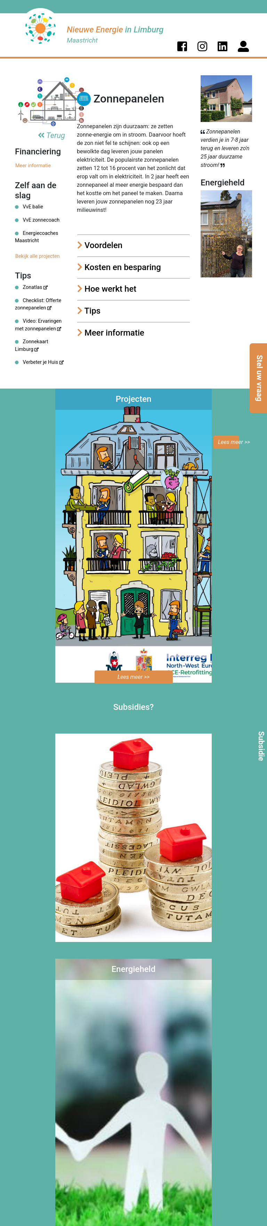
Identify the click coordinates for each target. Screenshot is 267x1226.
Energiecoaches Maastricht (36, 237)
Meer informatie (33, 166)
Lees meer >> (228, 442)
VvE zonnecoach (37, 220)
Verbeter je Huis (39, 362)
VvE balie (29, 207)
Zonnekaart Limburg (31, 345)
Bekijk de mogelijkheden (134, 950)
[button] (182, 46)
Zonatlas (31, 287)
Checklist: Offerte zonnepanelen (38, 304)
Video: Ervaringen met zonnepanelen (38, 325)
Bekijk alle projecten (37, 256)
